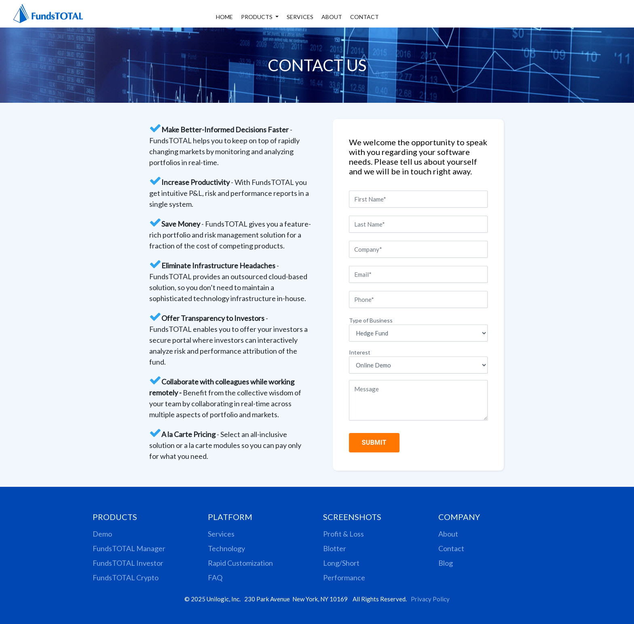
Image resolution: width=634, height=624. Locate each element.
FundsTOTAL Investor (128, 562)
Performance (344, 577)
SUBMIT (374, 442)
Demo (102, 533)
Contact (451, 548)
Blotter (334, 548)
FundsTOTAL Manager (129, 548)
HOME (224, 16)
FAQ (215, 577)
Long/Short (341, 562)
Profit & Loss (343, 533)
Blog (445, 562)
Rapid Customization (240, 562)
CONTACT (364, 16)
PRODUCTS (257, 16)
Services (221, 533)
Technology (226, 548)
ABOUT (331, 16)
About (448, 533)
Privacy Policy (430, 599)
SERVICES (300, 16)
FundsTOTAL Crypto (125, 577)
